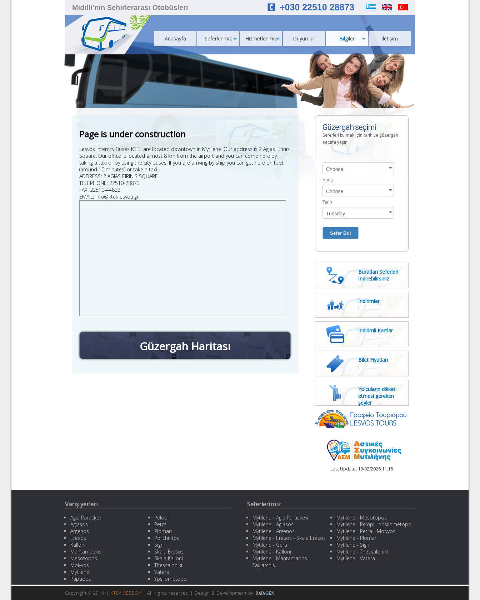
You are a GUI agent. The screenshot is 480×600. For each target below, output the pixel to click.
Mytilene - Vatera (355, 558)
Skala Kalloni (168, 558)
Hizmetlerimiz (262, 38)
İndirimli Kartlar (375, 330)
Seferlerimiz (221, 38)
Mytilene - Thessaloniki (362, 551)
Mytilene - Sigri (352, 544)
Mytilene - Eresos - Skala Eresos (289, 538)
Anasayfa (175, 38)
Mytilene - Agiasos (273, 524)
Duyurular (304, 38)
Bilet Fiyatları (373, 359)
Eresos (78, 538)
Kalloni (77, 544)
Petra (160, 524)
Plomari (163, 531)
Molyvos (79, 565)
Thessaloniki (168, 565)
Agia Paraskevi (86, 517)
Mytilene (79, 572)
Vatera (161, 572)
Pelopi (161, 517)
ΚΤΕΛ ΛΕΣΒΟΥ (125, 593)
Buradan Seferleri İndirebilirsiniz (378, 275)
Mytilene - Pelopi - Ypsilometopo (373, 524)
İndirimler (369, 301)
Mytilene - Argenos (273, 531)
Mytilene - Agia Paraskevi (280, 517)
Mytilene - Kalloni (271, 551)
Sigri (159, 544)
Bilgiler (352, 38)
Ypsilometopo (170, 578)
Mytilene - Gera (269, 544)
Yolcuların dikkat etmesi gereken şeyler (376, 396)
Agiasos (79, 524)
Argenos (79, 531)
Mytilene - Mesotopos (361, 517)
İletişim (389, 38)
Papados (80, 578)
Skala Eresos (169, 551)
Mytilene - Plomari (357, 538)
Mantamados (85, 551)
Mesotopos (83, 558)
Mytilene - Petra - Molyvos (365, 531)
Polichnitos (166, 538)
